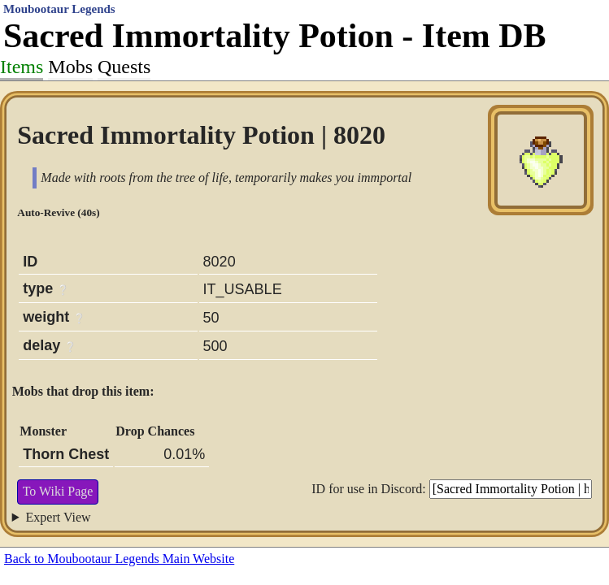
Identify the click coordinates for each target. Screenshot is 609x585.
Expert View (58, 517)
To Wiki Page (58, 491)
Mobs (70, 66)
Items (21, 66)
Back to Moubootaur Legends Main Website (119, 559)
